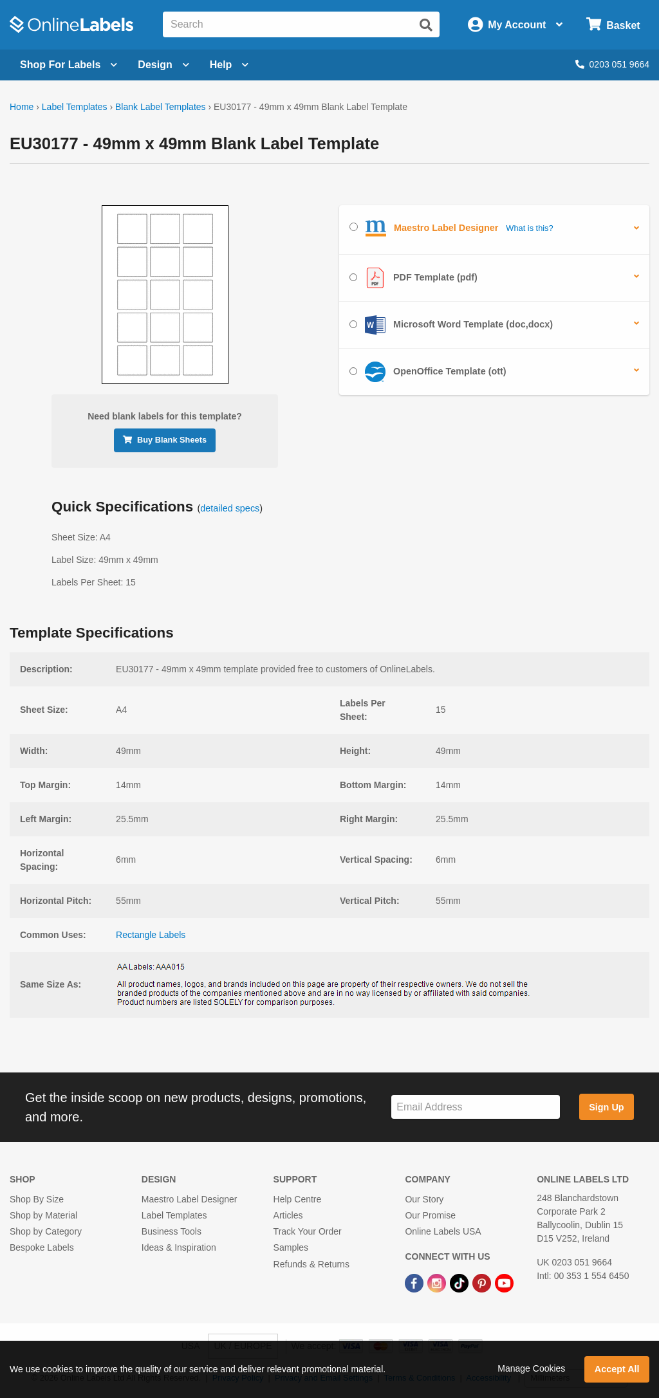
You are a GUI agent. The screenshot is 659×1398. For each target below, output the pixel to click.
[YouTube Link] (504, 1283)
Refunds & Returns (311, 1264)
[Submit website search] (426, 25)
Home (21, 107)
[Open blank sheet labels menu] (68, 65)
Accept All (617, 1369)
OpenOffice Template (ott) (427, 372)
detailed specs (229, 508)
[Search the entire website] (301, 24)
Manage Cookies (531, 1368)
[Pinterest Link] (483, 1283)
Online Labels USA (443, 1231)
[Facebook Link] (415, 1283)
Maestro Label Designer (189, 1199)
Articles (288, 1215)
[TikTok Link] (460, 1283)
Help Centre (298, 1199)
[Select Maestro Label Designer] (353, 227)
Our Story (424, 1199)
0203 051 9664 (612, 64)
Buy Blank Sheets (165, 440)
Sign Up (606, 1107)
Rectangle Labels (150, 935)
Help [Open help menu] (229, 64)
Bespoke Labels (42, 1247)
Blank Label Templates (160, 107)
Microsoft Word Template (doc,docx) (451, 325)
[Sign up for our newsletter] (475, 1107)
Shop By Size (37, 1199)
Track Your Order (308, 1231)
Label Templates (74, 107)
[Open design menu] (163, 65)
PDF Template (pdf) (413, 278)
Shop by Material (43, 1215)
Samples (291, 1247)
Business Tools (171, 1231)
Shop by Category (46, 1231)
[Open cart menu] (613, 25)
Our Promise (430, 1215)
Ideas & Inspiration (179, 1247)
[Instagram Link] (438, 1283)
